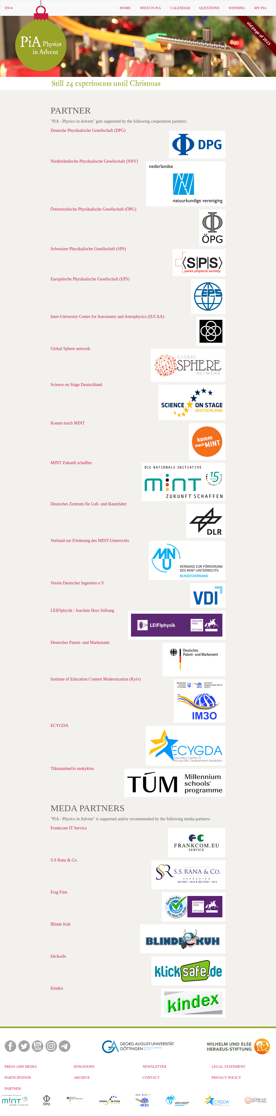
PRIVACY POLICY (226, 1077)
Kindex (57, 988)
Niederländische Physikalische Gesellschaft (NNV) (94, 161)
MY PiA (260, 8)
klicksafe (58, 956)
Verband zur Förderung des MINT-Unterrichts (90, 540)
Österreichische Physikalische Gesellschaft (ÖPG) (93, 209)
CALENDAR (180, 8)
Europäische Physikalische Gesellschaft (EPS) (90, 279)
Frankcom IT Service (69, 828)
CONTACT (151, 1077)
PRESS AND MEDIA (21, 1066)
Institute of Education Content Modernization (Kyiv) (96, 679)
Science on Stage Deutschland (76, 384)
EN (9, 8)
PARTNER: (13, 1088)
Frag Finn (59, 892)
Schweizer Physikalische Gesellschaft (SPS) (88, 249)
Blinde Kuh (60, 924)
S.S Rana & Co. (64, 860)
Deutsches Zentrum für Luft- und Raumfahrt (88, 504)
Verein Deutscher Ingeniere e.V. (78, 583)
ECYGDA (59, 725)
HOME (125, 8)
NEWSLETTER (155, 1066)
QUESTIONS (209, 8)
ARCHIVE (82, 1077)
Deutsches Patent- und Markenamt (80, 642)
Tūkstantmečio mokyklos (72, 768)
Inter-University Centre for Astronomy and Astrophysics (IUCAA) (107, 316)
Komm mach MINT (68, 423)
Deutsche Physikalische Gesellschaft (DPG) (88, 130)
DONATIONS (84, 1066)
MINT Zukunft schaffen (71, 462)
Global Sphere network (70, 348)
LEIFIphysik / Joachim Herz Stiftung (82, 610)
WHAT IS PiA (150, 8)
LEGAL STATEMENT (229, 1066)
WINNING (236, 8)
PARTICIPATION (18, 1077)
